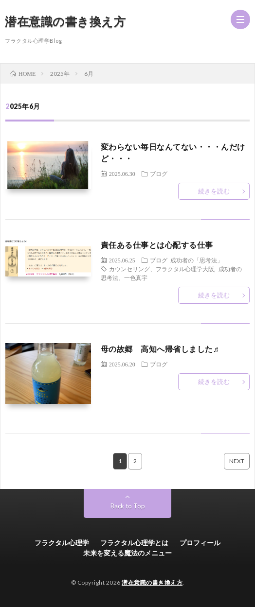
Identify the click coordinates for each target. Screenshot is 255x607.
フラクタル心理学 (62, 542)
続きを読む (214, 191)
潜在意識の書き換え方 (65, 21)
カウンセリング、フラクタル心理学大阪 (161, 269)
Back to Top (127, 506)
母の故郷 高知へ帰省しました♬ (160, 348)
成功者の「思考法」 (196, 260)
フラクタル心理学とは (134, 542)
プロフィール (200, 542)
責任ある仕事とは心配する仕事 (157, 244)
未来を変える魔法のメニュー (127, 553)
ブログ (158, 173)
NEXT (236, 461)
